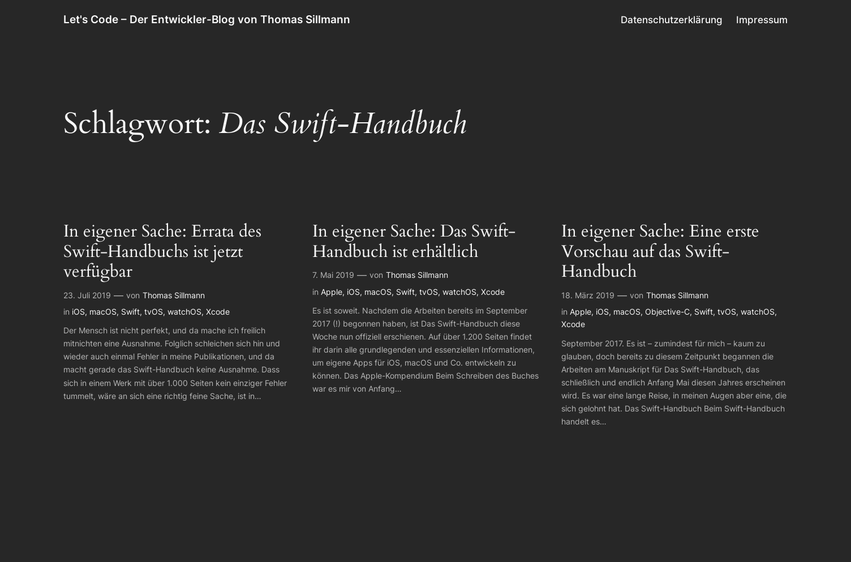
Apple (331, 292)
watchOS (184, 311)
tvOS (153, 311)
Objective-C (667, 311)
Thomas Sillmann (174, 295)
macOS (103, 311)
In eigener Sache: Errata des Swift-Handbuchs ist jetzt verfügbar (162, 252)
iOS (78, 311)
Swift (130, 311)
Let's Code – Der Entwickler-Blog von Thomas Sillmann (206, 19)
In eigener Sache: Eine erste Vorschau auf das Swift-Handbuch (660, 252)
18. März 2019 (587, 295)
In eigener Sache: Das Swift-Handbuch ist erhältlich (413, 242)
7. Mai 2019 (333, 275)
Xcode (218, 311)
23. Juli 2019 (87, 295)
